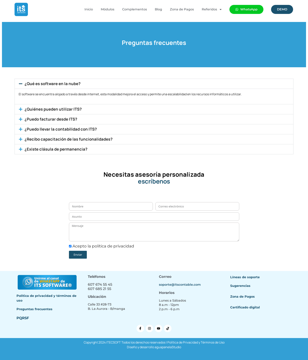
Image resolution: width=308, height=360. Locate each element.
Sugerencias (240, 286)
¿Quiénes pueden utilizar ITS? (53, 109)
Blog (158, 9)
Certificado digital (245, 307)
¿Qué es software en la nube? (53, 83)
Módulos (107, 9)
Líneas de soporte (245, 277)
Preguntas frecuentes (34, 309)
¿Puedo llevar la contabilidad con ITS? (61, 129)
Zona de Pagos (182, 9)
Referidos (212, 9)
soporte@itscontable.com (180, 284)
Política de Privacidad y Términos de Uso (196, 342)
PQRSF (22, 318)
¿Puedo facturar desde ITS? (51, 119)
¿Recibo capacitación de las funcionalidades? (69, 139)
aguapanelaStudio (168, 347)
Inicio (88, 9)
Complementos (134, 9)
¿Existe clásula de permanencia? (56, 149)
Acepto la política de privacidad (103, 246)
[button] (154, 84)
